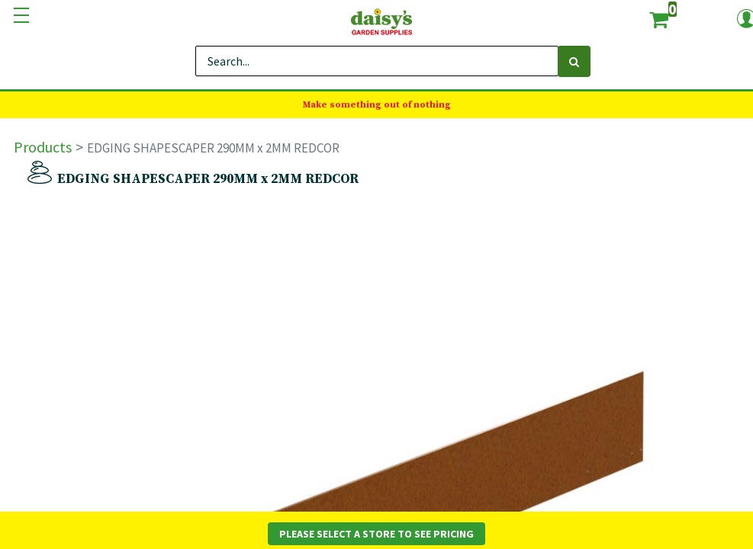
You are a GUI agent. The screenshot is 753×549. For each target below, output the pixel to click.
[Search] (574, 61)
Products (43, 146)
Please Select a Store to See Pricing (376, 534)
